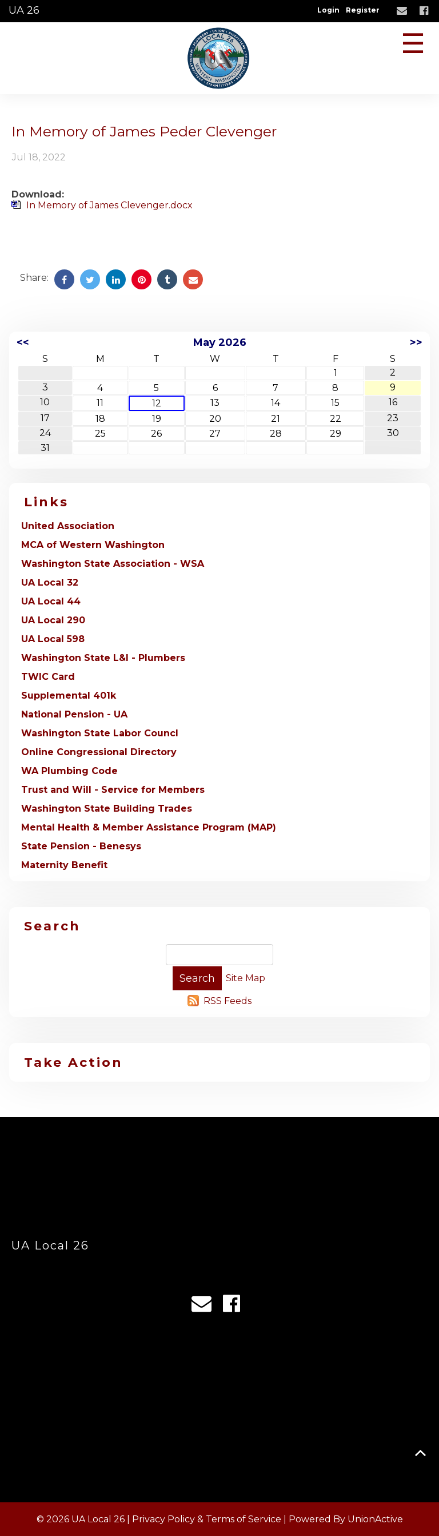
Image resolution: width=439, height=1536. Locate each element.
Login (328, 10)
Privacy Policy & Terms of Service (206, 1519)
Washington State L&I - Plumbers (103, 657)
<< (23, 342)
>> (416, 342)
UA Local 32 (49, 582)
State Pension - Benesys (81, 846)
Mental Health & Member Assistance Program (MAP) (148, 827)
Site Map (245, 978)
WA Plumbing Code (69, 770)
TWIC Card (48, 676)
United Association (67, 526)
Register (363, 10)
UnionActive (375, 1519)
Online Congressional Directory (99, 752)
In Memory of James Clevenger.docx (109, 205)
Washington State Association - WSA (112, 563)
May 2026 (219, 342)
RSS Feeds (227, 1000)
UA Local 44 (51, 601)
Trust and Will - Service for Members (113, 789)
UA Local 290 (53, 620)
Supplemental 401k (68, 695)
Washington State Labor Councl (99, 733)
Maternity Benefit (64, 865)
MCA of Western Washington (93, 544)
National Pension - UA (74, 714)
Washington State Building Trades (106, 808)
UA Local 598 (53, 639)
